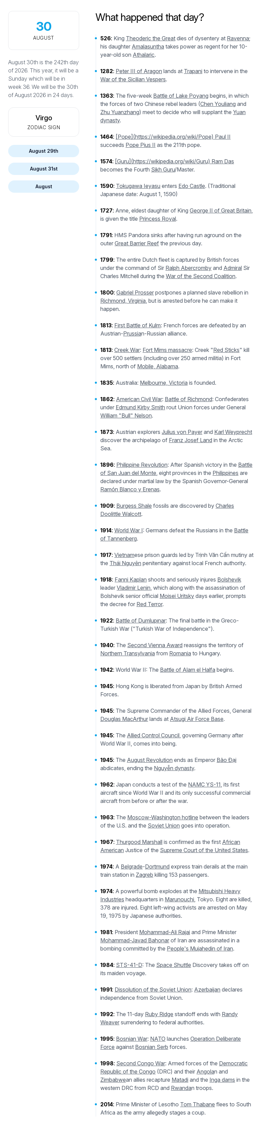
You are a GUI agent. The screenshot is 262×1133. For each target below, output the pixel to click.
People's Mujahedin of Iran (200, 948)
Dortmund (157, 866)
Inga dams (222, 1079)
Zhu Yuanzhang (119, 112)
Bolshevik (229, 579)
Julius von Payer (182, 431)
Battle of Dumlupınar (141, 620)
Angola (205, 1071)
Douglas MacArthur (124, 718)
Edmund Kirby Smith (140, 407)
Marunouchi (179, 899)
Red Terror (149, 604)
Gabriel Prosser (135, 292)
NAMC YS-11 (204, 784)
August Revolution (150, 759)
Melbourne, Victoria (164, 382)
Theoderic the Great (150, 38)
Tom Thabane (197, 1104)
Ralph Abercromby (188, 267)
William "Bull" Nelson (126, 415)
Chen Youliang (218, 103)
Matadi (180, 1079)
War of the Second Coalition (200, 276)
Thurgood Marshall (139, 841)
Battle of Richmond (188, 399)
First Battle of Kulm (137, 325)
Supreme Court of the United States (204, 850)
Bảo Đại (226, 759)
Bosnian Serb (151, 1046)
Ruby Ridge (159, 1014)
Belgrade (132, 866)
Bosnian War (131, 1038)
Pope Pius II (141, 144)
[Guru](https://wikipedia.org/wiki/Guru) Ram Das (174, 161)
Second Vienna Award (155, 645)
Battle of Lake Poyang (180, 95)
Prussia (132, 333)
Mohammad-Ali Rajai (164, 932)
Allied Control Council (153, 735)
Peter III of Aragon (139, 71)
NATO (157, 1038)
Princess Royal (157, 218)
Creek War (127, 349)
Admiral (232, 267)
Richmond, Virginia (123, 300)
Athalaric (144, 54)
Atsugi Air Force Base (196, 718)
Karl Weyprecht (233, 431)
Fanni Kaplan (131, 579)
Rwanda (181, 1087)
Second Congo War (140, 1063)
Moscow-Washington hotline (162, 817)
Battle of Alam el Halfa (187, 669)
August (43, 186)
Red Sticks (226, 349)
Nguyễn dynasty (174, 768)
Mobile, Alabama (157, 366)
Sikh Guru (163, 169)
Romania (180, 653)
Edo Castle (191, 185)
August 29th (43, 151)
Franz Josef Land (190, 440)
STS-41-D (129, 964)
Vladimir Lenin (133, 587)
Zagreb (144, 874)
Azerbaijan (207, 989)
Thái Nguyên (125, 563)
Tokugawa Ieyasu (138, 185)
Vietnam (124, 554)
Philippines (225, 472)
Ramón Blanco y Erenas (130, 489)
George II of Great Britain (220, 210)
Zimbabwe (113, 1079)
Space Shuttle (173, 964)
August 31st (44, 169)
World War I (128, 530)
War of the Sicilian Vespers (133, 79)
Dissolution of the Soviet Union (153, 989)
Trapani (193, 71)
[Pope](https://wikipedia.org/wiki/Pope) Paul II (173, 136)
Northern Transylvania (127, 653)
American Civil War (139, 399)
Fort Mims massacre (167, 349)
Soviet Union (164, 825)
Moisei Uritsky (177, 595)
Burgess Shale (134, 505)
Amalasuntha (148, 46)
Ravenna (238, 38)
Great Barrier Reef (137, 243)
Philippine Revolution (142, 464)
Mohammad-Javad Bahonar (134, 940)
